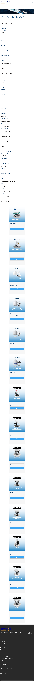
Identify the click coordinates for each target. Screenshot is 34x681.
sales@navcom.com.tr (3, 673)
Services (2, 649)
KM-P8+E (11, 462)
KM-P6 (11, 582)
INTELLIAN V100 (13, 372)
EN (32, 2)
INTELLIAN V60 (13, 283)
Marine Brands (3, 645)
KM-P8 (11, 522)
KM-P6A (11, 612)
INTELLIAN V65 (12, 313)
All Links (2, 660)
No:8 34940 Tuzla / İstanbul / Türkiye (27, 3)
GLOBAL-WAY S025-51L (14, 223)
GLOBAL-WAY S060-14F (14, 253)
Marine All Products (4, 643)
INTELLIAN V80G (13, 343)
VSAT (11, 405)
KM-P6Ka (11, 402)
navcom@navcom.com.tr (28, 7)
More (17, 229)
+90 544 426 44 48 (3, 670)
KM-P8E (11, 492)
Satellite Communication (5, 647)
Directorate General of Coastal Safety (7, 658)
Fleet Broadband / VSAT (14, 226)
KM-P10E (11, 433)
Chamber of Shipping (4, 656)
